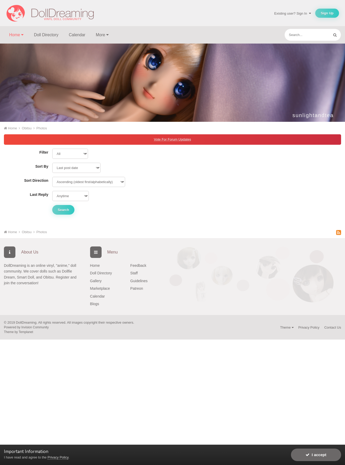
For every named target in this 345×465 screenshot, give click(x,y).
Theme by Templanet (18, 332)
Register (62, 277)
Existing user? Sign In (292, 13)
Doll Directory (46, 35)
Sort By (41, 166)
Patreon (136, 288)
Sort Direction (36, 180)
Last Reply (39, 194)
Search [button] (63, 210)
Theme (286, 327)
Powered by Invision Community (26, 327)
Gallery (96, 281)
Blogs (94, 304)
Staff (134, 273)
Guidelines (139, 281)
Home (95, 265)
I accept (316, 454)
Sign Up (327, 13)
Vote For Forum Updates (172, 139)
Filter (43, 152)
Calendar (77, 35)
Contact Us (332, 327)
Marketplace (100, 288)
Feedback (138, 265)
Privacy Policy (308, 327)
